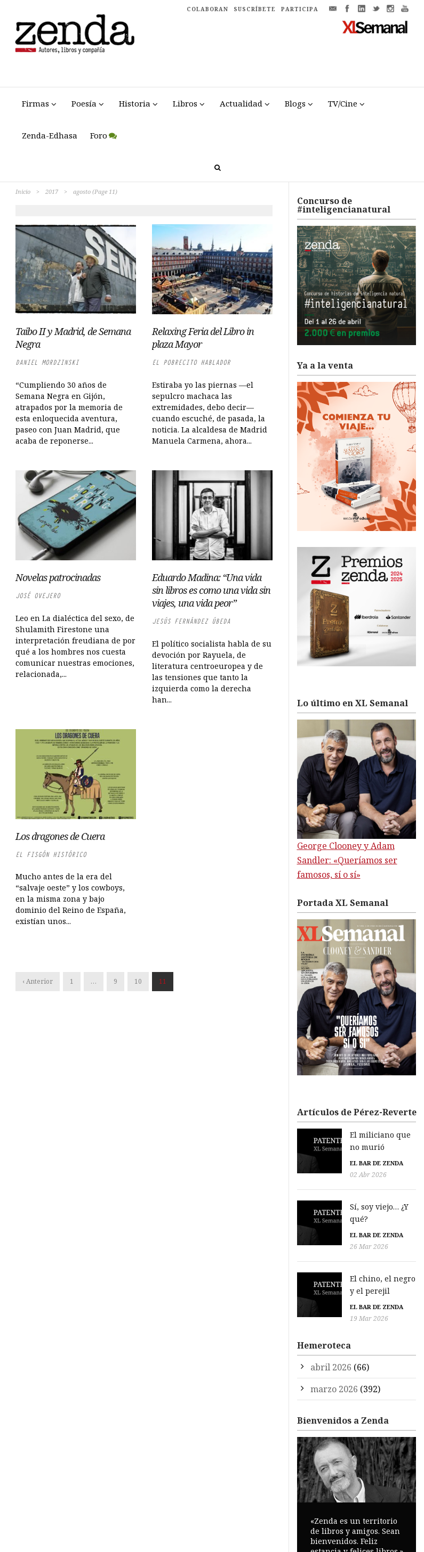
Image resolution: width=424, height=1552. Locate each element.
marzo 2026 (334, 1349)
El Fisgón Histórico (50, 854)
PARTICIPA (299, 9)
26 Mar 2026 (324, 1221)
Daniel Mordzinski (47, 362)
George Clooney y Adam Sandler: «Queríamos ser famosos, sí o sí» (347, 860)
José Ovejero (37, 595)
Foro (98, 135)
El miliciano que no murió (354, 1135)
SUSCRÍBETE (255, 9)
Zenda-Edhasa (49, 135)
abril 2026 (330, 1328)
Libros (185, 103)
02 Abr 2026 (323, 1162)
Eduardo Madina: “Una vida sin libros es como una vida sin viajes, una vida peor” (211, 590)
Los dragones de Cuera (60, 836)
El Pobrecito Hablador (191, 362)
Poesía (84, 103)
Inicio (22, 191)
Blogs (295, 103)
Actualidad (241, 103)
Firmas (35, 103)
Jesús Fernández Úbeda (191, 621)
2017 (51, 191)
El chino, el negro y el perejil (359, 1252)
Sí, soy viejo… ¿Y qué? (344, 1193)
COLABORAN (207, 9)
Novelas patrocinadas (57, 577)
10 (138, 981)
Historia (134, 103)
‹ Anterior (37, 981)
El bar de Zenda (331, 1150)
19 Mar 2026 (324, 1279)
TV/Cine (342, 103)
